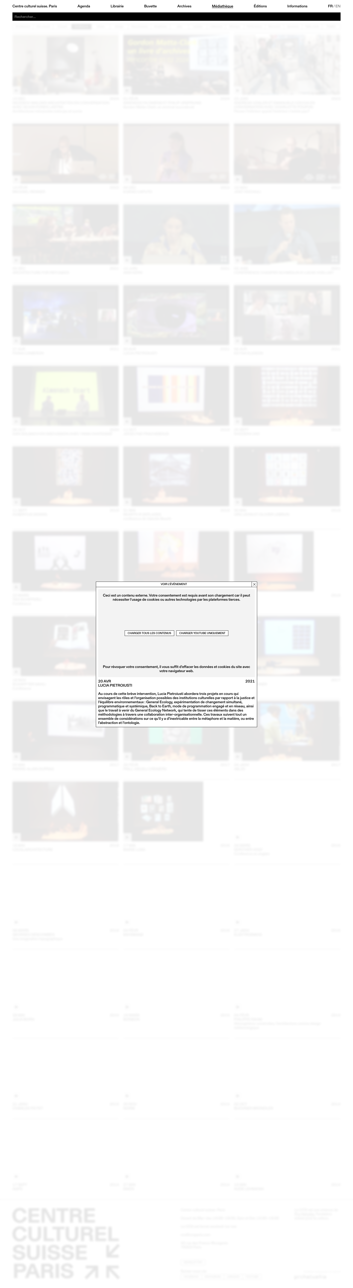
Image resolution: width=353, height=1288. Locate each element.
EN (338, 6)
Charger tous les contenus (149, 633)
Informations (297, 6)
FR (330, 6)
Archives (184, 6)
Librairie (117, 6)
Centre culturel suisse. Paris (34, 6)
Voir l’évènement (174, 584)
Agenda (83, 6)
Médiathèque (222, 6)
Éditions (260, 6)
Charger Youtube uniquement (202, 633)
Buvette (150, 6)
